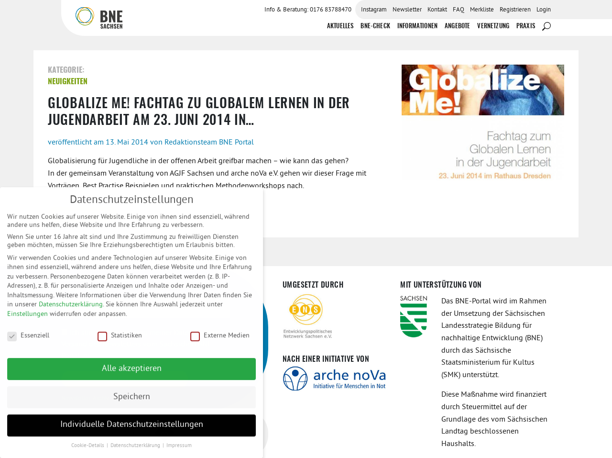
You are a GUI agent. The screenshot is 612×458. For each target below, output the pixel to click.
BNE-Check (375, 26)
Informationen (417, 26)
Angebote (457, 26)
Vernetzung (493, 26)
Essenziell (28, 341)
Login (543, 10)
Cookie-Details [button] (88, 451)
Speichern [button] (131, 402)
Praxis (525, 26)
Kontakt (437, 10)
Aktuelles (340, 26)
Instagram (374, 10)
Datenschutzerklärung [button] (136, 451)
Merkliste (482, 10)
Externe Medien (220, 341)
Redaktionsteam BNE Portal (209, 142)
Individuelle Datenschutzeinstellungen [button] (131, 430)
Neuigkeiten (67, 82)
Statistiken (120, 341)
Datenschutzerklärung (71, 310)
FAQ (458, 10)
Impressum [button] (179, 451)
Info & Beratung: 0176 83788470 (307, 10)
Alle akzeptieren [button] (132, 374)
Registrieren (515, 10)
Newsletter (407, 10)
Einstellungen (27, 320)
